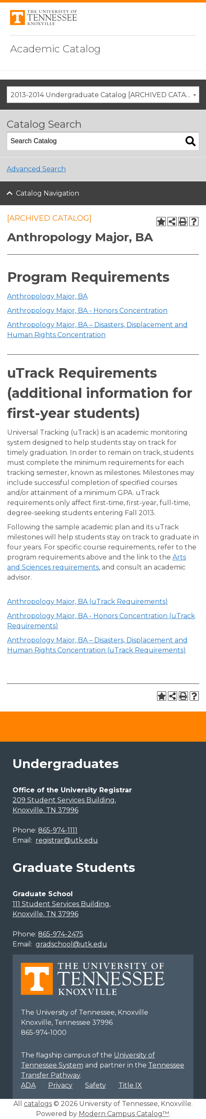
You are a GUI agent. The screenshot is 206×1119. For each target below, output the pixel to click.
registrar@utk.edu (67, 840)
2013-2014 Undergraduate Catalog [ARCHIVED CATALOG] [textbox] (104, 95)
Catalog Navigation (47, 193)
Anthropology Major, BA (47, 296)
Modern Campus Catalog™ (124, 1114)
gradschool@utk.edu (71, 944)
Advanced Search (36, 169)
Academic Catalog (55, 49)
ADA (28, 1085)
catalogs (38, 1104)
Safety (95, 1085)
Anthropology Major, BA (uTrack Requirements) (87, 602)
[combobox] (103, 94)
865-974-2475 (60, 934)
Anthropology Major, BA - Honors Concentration (87, 311)
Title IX (130, 1085)
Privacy (60, 1085)
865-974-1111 (57, 830)
